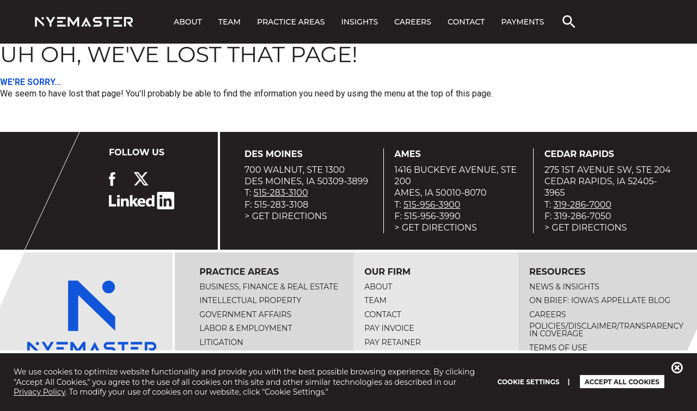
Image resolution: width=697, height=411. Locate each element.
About (188, 22)
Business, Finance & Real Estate (268, 287)
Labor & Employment (245, 328)
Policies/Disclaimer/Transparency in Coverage (606, 329)
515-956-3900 (431, 205)
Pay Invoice (389, 328)
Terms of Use (558, 348)
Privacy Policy (39, 392)
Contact (466, 22)
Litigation (221, 342)
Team (229, 22)
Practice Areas (291, 22)
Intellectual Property (250, 300)
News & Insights (564, 287)
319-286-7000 (582, 205)
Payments (522, 22)
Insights (359, 22)
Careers (412, 22)
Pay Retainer (392, 342)
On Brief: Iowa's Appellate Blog (599, 300)
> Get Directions (285, 216)
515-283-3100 (281, 193)
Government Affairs (245, 314)
